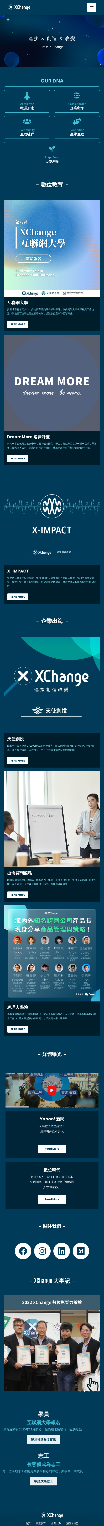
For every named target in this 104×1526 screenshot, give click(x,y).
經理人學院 (17, 1007)
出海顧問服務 (19, 873)
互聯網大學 (17, 302)
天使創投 (15, 739)
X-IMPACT (18, 571)
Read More (18, 324)
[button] (80, 1391)
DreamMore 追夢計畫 (28, 437)
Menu (91, 7)
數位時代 (52, 1170)
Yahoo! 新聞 (52, 1119)
